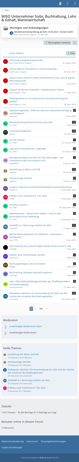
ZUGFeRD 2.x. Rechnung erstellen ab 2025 (29, 380)
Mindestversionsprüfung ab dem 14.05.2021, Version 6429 (43, 31)
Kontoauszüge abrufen (19, 361)
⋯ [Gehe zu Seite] (36, 308)
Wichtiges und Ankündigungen (29, 28)
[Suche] (60, 4)
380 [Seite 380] (41, 308)
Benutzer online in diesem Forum (22, 421)
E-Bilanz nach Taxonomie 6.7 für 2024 (26, 387)
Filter (71, 53)
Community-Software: (39, 457)
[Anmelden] (68, 3)
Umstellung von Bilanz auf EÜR (23, 354)
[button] (75, 42)
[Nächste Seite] (47, 309)
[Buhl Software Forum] (1, 4)
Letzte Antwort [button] (16, 53)
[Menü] (75, 4)
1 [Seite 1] (31, 308)
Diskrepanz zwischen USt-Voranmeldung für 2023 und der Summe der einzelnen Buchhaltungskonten (41, 371)
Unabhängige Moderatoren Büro (25, 326)
